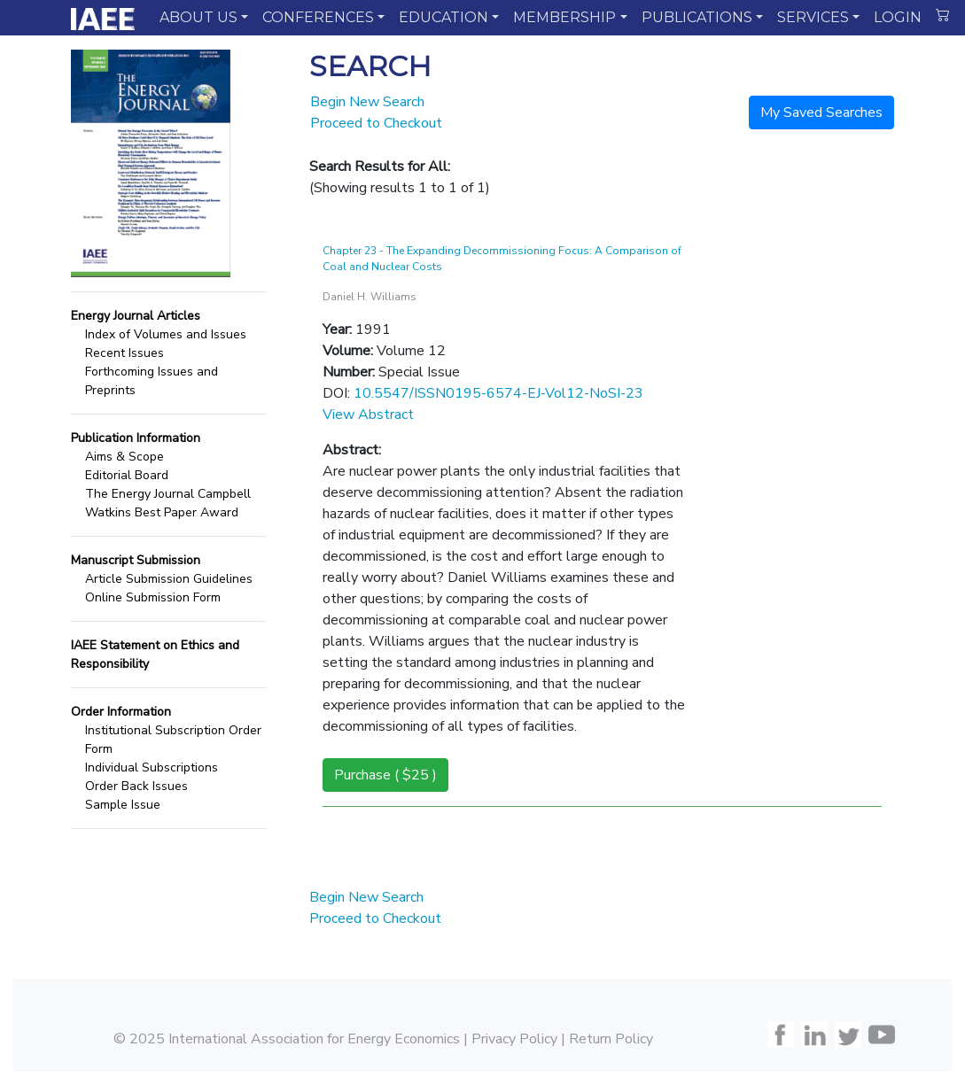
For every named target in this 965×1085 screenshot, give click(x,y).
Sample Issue (122, 804)
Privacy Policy (514, 1039)
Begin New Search (367, 102)
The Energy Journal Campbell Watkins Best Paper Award (168, 503)
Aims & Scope (124, 456)
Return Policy (611, 1039)
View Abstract (368, 414)
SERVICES (813, 17)
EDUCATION (443, 17)
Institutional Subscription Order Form (173, 739)
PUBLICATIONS (697, 17)
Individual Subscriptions (151, 767)
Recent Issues (124, 353)
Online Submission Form (153, 597)
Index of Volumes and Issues (165, 334)
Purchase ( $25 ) (385, 775)
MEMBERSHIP (564, 17)
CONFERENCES (318, 17)
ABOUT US (198, 17)
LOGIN (898, 17)
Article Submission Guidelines (169, 578)
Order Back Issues (136, 786)
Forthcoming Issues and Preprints (151, 381)
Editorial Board (126, 475)
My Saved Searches (821, 112)
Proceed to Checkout (376, 123)
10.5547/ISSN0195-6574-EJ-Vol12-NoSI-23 (498, 393)
